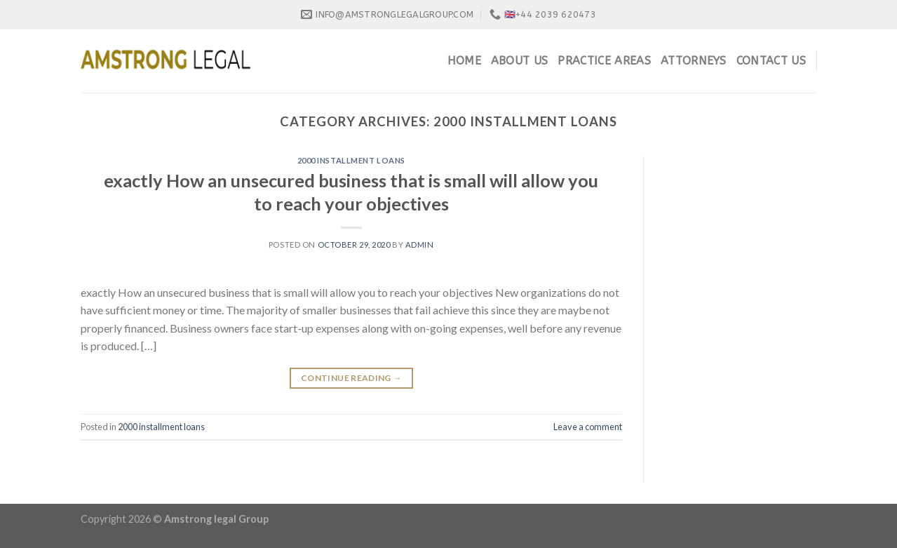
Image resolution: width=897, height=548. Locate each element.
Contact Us (771, 60)
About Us (519, 60)
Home (464, 60)
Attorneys (694, 60)
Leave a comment (587, 426)
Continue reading (351, 378)
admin (419, 244)
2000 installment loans (351, 160)
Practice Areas (604, 60)
